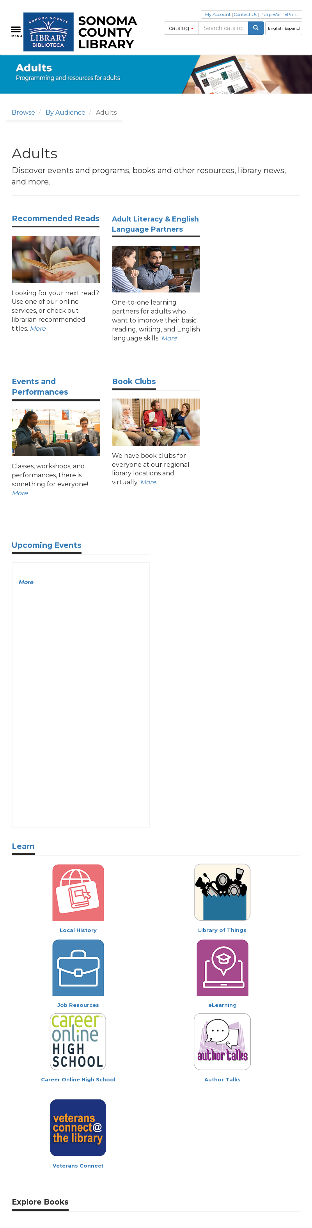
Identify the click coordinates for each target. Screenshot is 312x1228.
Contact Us (245, 14)
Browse (23, 112)
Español (292, 28)
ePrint (291, 14)
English (275, 28)
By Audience (65, 112)
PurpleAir (271, 14)
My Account (217, 14)
